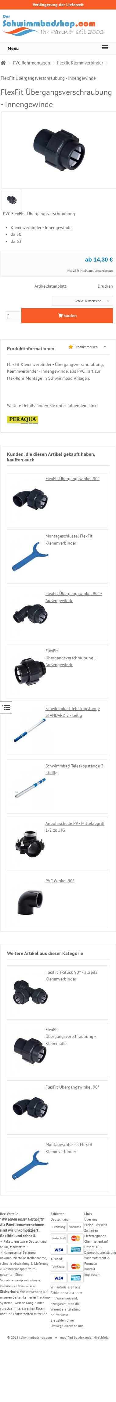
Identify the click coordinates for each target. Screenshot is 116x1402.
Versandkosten (104, 271)
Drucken (105, 286)
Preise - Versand (95, 1225)
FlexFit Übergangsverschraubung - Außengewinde (70, 657)
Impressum (92, 1274)
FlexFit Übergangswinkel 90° (72, 478)
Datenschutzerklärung (100, 1252)
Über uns (90, 1219)
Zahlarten (91, 1230)
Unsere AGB (92, 1247)
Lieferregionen (95, 1236)
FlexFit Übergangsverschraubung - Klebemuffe (70, 1036)
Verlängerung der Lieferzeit (58, 4)
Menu (13, 48)
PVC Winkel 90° (59, 881)
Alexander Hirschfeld (93, 1337)
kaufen (67, 315)
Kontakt (89, 1269)
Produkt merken (86, 347)
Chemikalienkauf (96, 1241)
